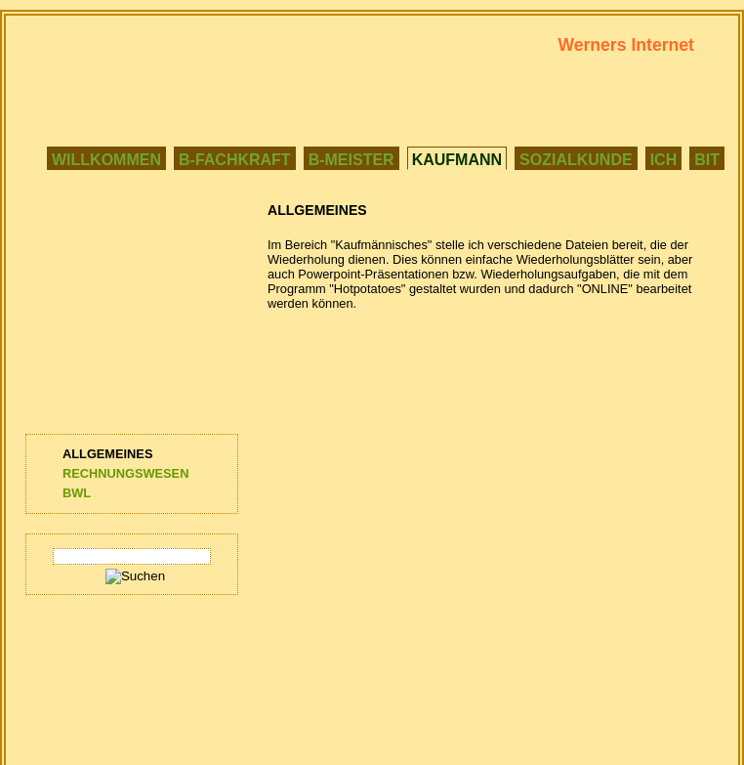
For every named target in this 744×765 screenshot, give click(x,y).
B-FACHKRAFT (235, 159)
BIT (707, 159)
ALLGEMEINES (107, 453)
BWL (76, 493)
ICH (664, 159)
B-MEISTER (351, 159)
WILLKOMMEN (106, 159)
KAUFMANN (457, 159)
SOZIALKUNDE (576, 159)
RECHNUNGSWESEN (125, 473)
